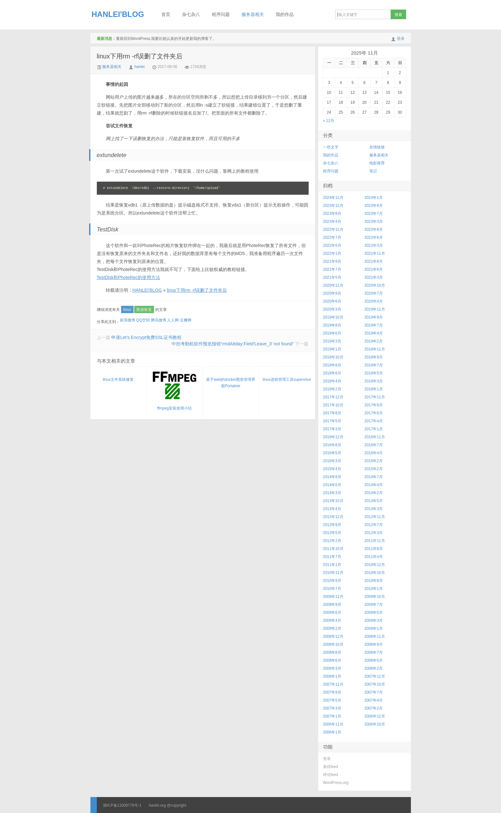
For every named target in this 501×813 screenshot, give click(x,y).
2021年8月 (374, 261)
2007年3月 (332, 708)
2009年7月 (374, 604)
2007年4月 (374, 700)
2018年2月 (332, 389)
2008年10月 (333, 644)
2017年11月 (375, 397)
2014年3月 (332, 493)
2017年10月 (333, 405)
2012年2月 (332, 540)
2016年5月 (332, 453)
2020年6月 (332, 301)
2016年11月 (375, 437)
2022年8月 (374, 229)
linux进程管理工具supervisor (287, 379)
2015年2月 (374, 469)
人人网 (173, 320)
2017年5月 (332, 421)
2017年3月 (332, 429)
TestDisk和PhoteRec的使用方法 (128, 277)
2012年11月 (375, 517)
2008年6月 (332, 660)
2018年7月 (374, 365)
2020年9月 (332, 293)
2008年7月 (374, 652)
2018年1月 (374, 389)
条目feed (330, 766)
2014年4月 (374, 485)
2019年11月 (375, 309)
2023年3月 (374, 221)
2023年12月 (333, 205)
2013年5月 (374, 501)
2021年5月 (332, 277)
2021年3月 (374, 277)
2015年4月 (332, 469)
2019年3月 (332, 341)
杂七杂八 (191, 14)
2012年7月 (374, 525)
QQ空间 (143, 320)
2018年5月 (374, 373)
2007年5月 (332, 700)
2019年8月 (332, 325)
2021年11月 (375, 253)
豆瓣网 (185, 320)
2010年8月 (374, 580)
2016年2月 (374, 461)
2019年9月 (374, 317)
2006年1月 (332, 732)
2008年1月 (332, 676)
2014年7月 (374, 477)
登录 (401, 38)
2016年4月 (374, 453)
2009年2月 (332, 628)
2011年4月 (374, 556)
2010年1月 (374, 588)
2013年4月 (332, 509)
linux (127, 309)
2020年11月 (333, 285)
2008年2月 (374, 668)
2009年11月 (333, 596)
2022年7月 (332, 237)
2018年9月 (374, 357)
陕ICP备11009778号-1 (122, 805)
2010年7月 (332, 588)
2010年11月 (333, 572)
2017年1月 (374, 429)
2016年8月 (332, 445)
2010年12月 (375, 564)
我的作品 (285, 14)
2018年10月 (333, 357)
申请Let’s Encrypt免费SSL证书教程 (146, 337)
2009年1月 (374, 628)
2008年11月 (375, 636)
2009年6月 (332, 612)
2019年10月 (333, 317)
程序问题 (221, 14)
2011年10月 (333, 548)
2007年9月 (332, 692)
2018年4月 (332, 381)
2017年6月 (374, 413)
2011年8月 (374, 548)
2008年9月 (374, 644)
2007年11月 (333, 684)
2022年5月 (332, 245)
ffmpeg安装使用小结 (174, 390)
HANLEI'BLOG (118, 14)
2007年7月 (374, 692)
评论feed (330, 774)
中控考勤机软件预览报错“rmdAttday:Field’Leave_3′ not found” (233, 343)
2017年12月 (333, 397)
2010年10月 (375, 572)
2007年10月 (375, 684)
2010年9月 (332, 580)
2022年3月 (374, 245)
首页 (165, 14)
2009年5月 (374, 612)
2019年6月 (332, 333)
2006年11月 (333, 724)
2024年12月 (333, 197)
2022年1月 (332, 253)
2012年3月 (374, 533)
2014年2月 (374, 493)
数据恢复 (144, 309)
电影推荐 (377, 163)
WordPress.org (336, 782)
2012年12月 (333, 517)
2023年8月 (332, 213)
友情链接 (377, 147)
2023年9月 (374, 205)
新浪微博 (127, 320)
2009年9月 (332, 604)
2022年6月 (374, 237)
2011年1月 (332, 564)
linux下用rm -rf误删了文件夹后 (140, 56)
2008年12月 (333, 636)
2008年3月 (332, 668)
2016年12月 (333, 437)
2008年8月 (332, 652)
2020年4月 (374, 301)
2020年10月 (375, 285)
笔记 (373, 171)
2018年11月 (375, 349)
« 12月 (328, 120)
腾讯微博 (158, 320)
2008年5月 (374, 660)
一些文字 (330, 147)
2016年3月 (332, 461)
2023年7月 (374, 213)
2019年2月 (374, 341)
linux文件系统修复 (118, 379)
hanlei (140, 66)
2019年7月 (374, 325)
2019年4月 (374, 333)
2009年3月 (374, 620)
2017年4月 (374, 421)
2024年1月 (374, 197)
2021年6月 (374, 269)
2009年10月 (375, 596)
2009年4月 (332, 620)
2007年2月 (374, 708)
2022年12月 (333, 229)
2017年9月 (374, 405)
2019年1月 (332, 349)
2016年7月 (374, 445)
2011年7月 (332, 556)
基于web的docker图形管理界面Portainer (230, 382)
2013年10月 (333, 501)
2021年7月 (332, 269)
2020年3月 (332, 309)
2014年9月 (332, 477)
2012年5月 (332, 533)
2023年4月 (332, 221)
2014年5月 (332, 485)
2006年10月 (375, 724)
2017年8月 (332, 413)
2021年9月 (332, 261)
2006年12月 (375, 716)
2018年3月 (374, 381)
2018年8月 (332, 365)
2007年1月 (332, 716)
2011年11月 (375, 540)
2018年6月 (332, 373)
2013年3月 (374, 509)
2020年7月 (374, 293)
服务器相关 (253, 14)
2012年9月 (332, 525)
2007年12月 (375, 676)
